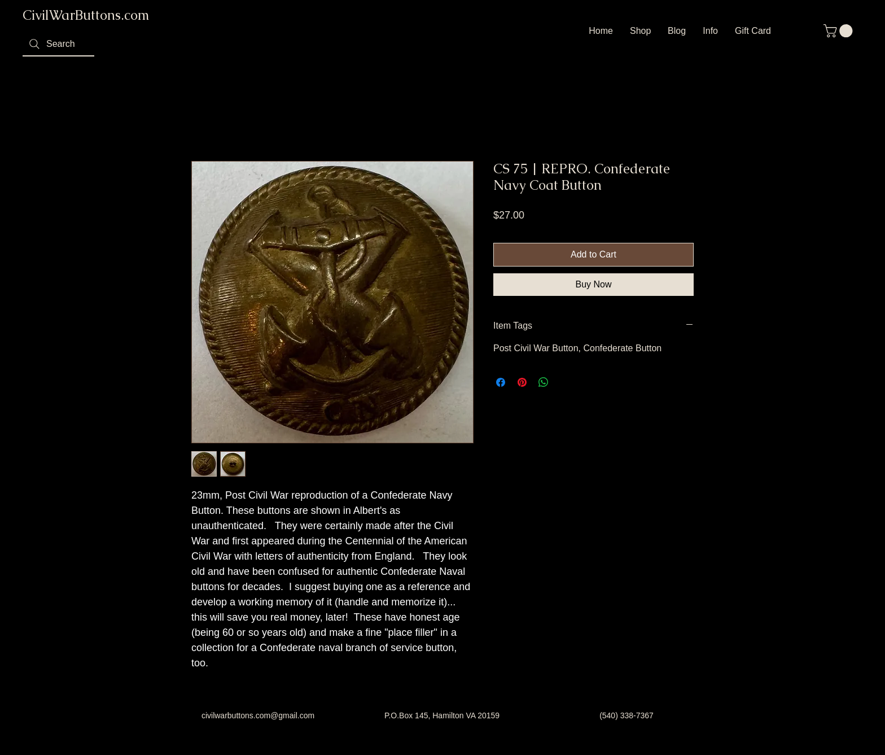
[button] (839, 30)
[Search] (58, 44)
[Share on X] (565, 382)
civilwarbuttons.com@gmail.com (257, 715)
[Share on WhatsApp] (543, 382)
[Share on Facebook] (500, 382)
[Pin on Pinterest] (522, 382)
